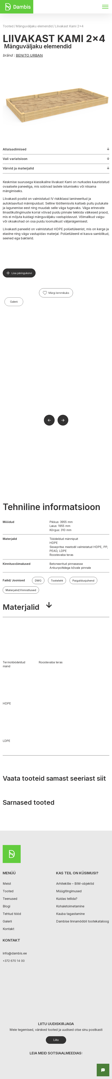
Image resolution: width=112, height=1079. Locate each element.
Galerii (14, 301)
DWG (38, 580)
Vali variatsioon (15, 159)
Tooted (8, 26)
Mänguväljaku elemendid (34, 26)
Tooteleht (57, 580)
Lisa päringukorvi (22, 273)
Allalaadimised (14, 149)
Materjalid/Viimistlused (21, 590)
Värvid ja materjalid (18, 168)
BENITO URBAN (29, 55)
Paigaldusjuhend (83, 580)
